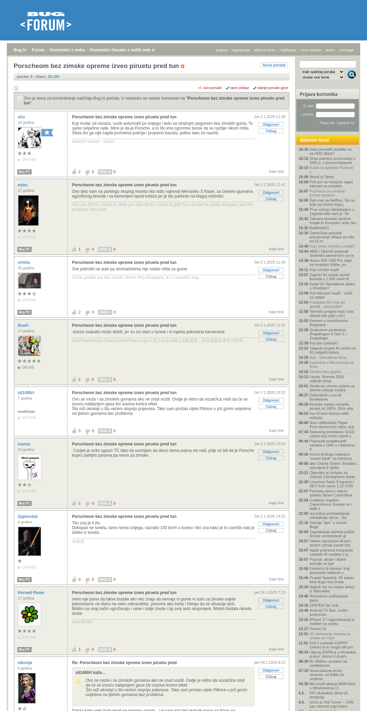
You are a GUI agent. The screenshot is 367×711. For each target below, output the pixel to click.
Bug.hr (20, 50)
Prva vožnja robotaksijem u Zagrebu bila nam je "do (332, 211)
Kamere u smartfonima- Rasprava (329, 323)
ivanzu (25, 444)
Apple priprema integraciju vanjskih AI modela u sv (331, 552)
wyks (23, 185)
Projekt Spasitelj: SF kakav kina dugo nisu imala (332, 580)
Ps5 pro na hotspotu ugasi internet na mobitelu (331, 184)
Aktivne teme (314, 140)
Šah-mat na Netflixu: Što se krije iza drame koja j (332, 202)
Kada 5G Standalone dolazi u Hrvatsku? (332, 286)
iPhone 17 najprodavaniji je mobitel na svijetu (332, 621)
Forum (38, 50)
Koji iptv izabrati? (324, 343)
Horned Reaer (32, 592)
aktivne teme (264, 50)
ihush (24, 325)
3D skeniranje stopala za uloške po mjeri (330, 636)
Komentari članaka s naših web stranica (128, 50)
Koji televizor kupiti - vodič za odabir (331, 295)
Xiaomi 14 (318, 629)
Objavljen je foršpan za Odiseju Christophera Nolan (332, 475)
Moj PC (24, 172)
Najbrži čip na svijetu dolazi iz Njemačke (332, 589)
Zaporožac (28, 516)
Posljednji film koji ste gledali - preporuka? (327, 304)
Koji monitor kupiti (324, 270)
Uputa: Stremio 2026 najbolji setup (327, 379)
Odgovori (271, 124)
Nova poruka (274, 65)
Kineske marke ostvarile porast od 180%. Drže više (331, 406)
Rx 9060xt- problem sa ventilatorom (328, 663)
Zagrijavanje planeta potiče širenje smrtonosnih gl (332, 534)
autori (330, 50)
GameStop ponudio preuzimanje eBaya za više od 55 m (332, 237)
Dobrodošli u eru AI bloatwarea (326, 397)
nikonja (25, 662)
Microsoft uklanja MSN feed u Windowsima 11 (332, 686)
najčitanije (288, 50)
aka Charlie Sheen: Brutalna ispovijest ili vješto (333, 465)
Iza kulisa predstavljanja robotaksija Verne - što (329, 515)
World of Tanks (322, 177)
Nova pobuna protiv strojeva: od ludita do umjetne (327, 674)
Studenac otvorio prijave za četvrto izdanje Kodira (332, 388)
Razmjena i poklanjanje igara (329, 598)
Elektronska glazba (325, 372)
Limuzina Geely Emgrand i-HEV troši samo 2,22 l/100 (332, 484)
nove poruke (311, 50)
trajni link (276, 171)
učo (22, 117)
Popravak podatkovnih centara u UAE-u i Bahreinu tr (332, 445)
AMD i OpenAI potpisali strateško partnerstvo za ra (332, 253)
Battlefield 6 (319, 228)
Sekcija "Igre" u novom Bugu (328, 525)
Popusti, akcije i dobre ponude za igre (328, 561)
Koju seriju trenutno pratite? (332, 246)
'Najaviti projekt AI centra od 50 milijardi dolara (333, 350)
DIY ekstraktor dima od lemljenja (329, 695)
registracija (241, 50)
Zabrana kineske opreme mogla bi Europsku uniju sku (333, 221)
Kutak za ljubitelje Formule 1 (331, 170)
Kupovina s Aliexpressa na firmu (331, 364)
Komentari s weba (67, 50)
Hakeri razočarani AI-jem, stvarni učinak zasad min (331, 543)
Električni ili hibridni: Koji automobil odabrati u (330, 570)
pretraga (346, 50)
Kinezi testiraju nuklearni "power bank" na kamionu (331, 456)
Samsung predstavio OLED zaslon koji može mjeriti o (332, 434)
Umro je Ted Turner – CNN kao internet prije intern (332, 704)
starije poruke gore (272, 88)
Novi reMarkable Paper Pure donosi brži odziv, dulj (332, 425)
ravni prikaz (239, 88)
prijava (221, 50)
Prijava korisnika (318, 94)
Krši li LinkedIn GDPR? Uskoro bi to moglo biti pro (331, 645)
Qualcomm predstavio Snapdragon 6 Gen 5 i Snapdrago (328, 334)
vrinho (24, 262)
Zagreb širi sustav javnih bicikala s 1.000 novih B (330, 277)
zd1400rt (26, 392)
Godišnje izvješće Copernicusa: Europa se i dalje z (331, 504)
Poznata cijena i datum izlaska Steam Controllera (331, 493)
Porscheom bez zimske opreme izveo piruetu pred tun (124, 117)
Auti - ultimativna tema (328, 357)
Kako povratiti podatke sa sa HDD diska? (331, 151)
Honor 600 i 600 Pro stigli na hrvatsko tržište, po (331, 262)
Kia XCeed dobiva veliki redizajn (329, 415)
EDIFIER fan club (324, 605)
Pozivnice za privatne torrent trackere (327, 193)
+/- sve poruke (210, 88)
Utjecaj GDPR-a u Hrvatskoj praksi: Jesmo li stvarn (333, 654)
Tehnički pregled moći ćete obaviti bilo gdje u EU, (332, 313)
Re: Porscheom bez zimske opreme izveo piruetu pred (124, 662)
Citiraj (271, 131)
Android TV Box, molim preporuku (329, 612)
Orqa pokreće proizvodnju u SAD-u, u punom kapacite (332, 160)
